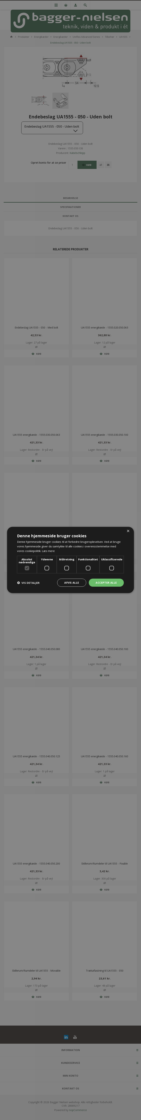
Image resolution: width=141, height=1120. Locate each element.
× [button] (128, 531)
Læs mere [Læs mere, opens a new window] (48, 551)
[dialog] (70, 560)
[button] (28, 582)
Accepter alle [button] (106, 582)
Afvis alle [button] (71, 582)
